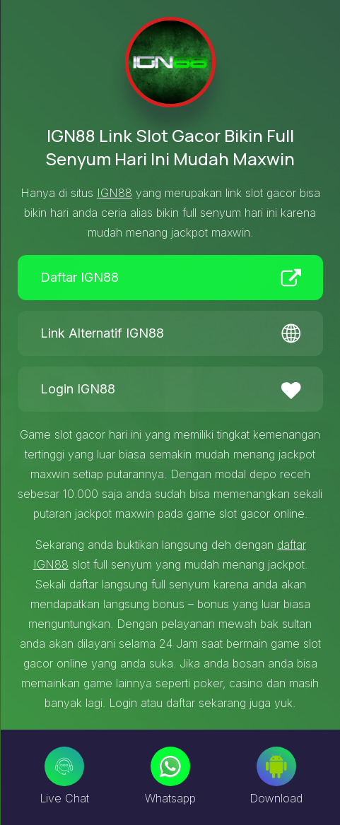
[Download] (276, 766)
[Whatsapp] (170, 766)
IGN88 (114, 193)
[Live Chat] (64, 766)
